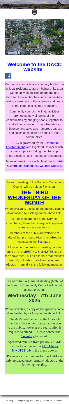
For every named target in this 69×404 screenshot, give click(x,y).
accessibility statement (53, 400)
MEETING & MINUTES (38, 251)
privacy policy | (35, 400)
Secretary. (44, 241)
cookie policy (21, 400)
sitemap (9, 400)
